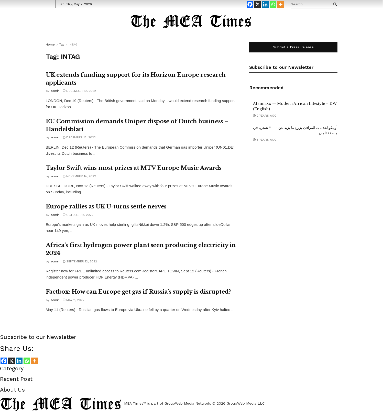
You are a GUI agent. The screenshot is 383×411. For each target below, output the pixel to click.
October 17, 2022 (78, 215)
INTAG (73, 44)
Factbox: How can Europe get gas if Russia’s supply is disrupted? (138, 291)
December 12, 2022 (79, 137)
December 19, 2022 (79, 91)
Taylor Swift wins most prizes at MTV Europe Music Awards (134, 167)
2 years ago (265, 115)
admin (55, 91)
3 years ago (265, 139)
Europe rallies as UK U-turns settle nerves (106, 206)
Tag (61, 44)
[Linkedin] (265, 4)
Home (50, 44)
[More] (280, 4)
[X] (257, 4)
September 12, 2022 (80, 261)
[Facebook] (250, 4)
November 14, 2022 (79, 176)
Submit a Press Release (293, 47)
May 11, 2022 (73, 300)
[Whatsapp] (273, 4)
